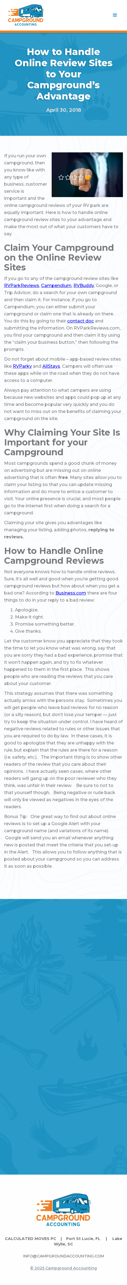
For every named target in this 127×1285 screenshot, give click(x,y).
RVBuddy (83, 285)
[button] (115, 15)
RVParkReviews (21, 285)
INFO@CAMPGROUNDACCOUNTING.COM (63, 1256)
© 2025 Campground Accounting (63, 1268)
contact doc (80, 321)
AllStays (51, 366)
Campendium (56, 285)
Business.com (70, 593)
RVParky (22, 366)
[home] (25, 15)
